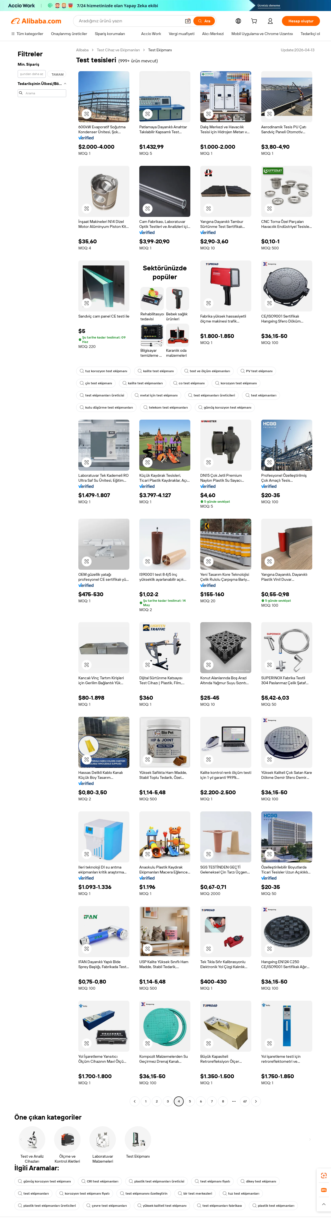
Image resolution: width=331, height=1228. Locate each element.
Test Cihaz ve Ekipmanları (118, 50)
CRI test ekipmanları (99, 1181)
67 (245, 1101)
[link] (324, 1175)
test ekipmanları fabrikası (219, 1205)
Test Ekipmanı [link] (160, 50)
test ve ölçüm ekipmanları (207, 371)
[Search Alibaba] (129, 21)
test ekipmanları (260, 395)
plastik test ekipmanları (273, 1205)
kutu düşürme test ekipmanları (106, 407)
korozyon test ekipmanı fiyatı (84, 1193)
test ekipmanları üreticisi (102, 395)
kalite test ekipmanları (142, 383)
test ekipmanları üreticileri (211, 395)
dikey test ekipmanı (258, 1181)
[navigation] (42, 576)
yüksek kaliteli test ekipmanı (161, 1205)
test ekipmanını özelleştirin (143, 1193)
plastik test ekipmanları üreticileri (47, 1205)
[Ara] (204, 21)
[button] (188, 21)
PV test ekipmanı (257, 371)
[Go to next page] (256, 1101)
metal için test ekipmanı (156, 395)
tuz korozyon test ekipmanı (103, 371)
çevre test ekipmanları (106, 1205)
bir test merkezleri (195, 1193)
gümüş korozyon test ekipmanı (224, 407)
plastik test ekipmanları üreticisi (156, 1181)
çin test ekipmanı (96, 383)
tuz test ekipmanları (241, 1193)
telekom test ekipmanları (165, 407)
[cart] (255, 22)
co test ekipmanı (189, 383)
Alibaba (82, 50)
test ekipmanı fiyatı (212, 1181)
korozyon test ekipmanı (236, 383)
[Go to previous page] (135, 1101)
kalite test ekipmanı (156, 371)
